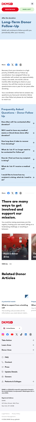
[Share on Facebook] (8, 65)
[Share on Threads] (20, 65)
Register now (10, 9)
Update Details (9, 372)
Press (5, 367)
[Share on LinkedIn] (16, 65)
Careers (6, 377)
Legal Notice (6, 413)
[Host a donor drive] (25, 256)
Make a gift (27, 9)
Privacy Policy (16, 413)
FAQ (5, 357)
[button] (18, 123)
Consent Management (9, 416)
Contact (7, 362)
